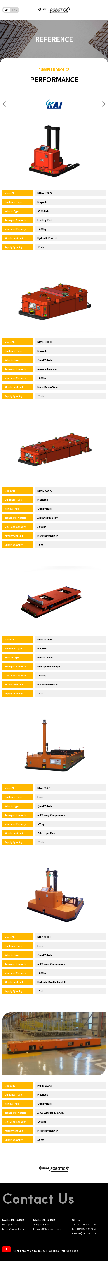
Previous (4, 104)
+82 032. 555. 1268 (86, 1224)
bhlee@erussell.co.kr (13, 1229)
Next (104, 104)
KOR (6, 10)
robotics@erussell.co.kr (84, 1233)
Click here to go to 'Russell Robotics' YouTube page (40, 1249)
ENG (14, 10)
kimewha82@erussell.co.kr (47, 1229)
